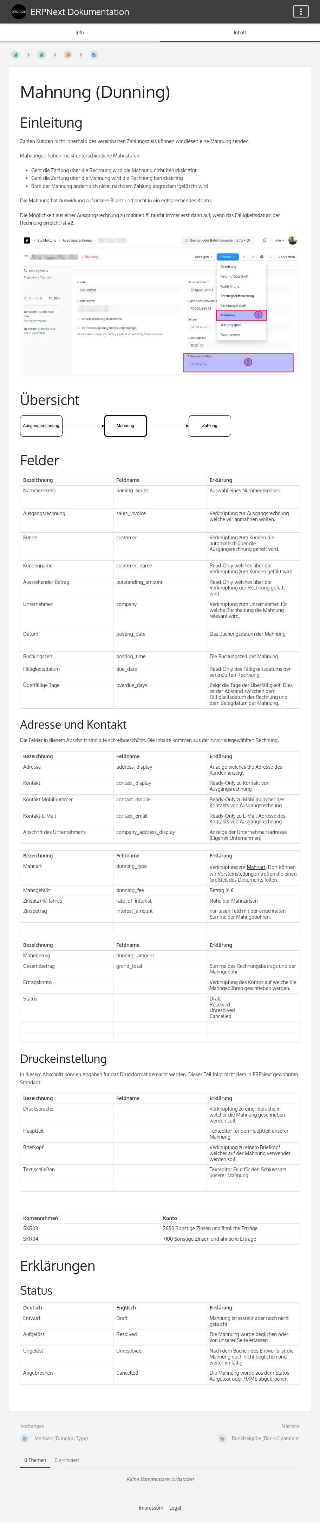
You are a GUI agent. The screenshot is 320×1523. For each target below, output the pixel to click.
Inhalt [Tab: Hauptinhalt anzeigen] (240, 32)
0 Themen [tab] (35, 1460)
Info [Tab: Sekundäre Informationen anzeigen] (80, 32)
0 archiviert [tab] (66, 1460)
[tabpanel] (160, 1479)
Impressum (151, 1508)
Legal (175, 1508)
